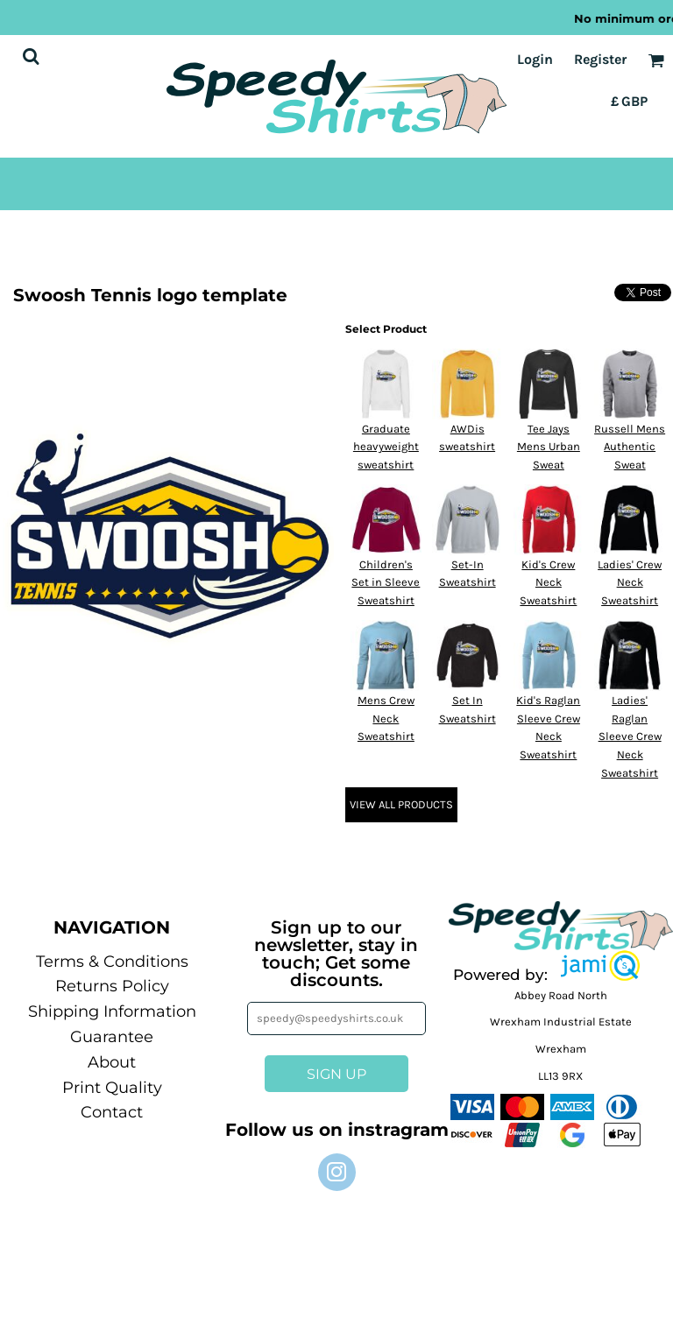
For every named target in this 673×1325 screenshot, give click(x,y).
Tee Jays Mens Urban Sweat (548, 447)
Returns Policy (112, 986)
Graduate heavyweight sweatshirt (386, 447)
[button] (600, 965)
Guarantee (111, 1037)
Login (535, 59)
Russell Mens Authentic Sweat (629, 447)
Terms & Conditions (112, 961)
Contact (112, 1112)
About (112, 1062)
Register (600, 59)
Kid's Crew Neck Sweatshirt (548, 583)
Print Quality (112, 1087)
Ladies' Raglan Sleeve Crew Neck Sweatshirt (630, 736)
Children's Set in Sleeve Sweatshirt (385, 583)
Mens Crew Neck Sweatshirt (386, 719)
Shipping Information (112, 1011)
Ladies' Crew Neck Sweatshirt (630, 583)
